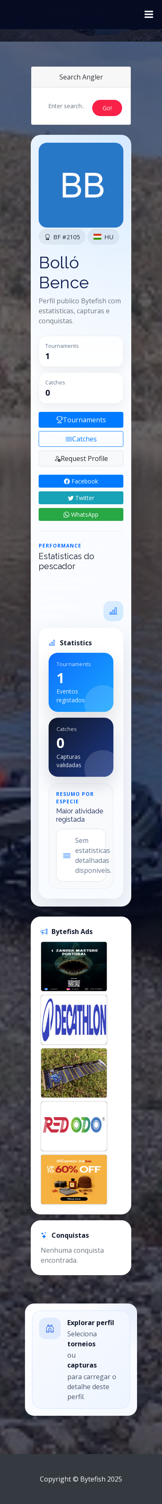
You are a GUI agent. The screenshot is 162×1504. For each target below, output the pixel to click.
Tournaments (81, 419)
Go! (107, 108)
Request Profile (81, 458)
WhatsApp (81, 514)
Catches (81, 439)
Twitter (81, 498)
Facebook (81, 481)
